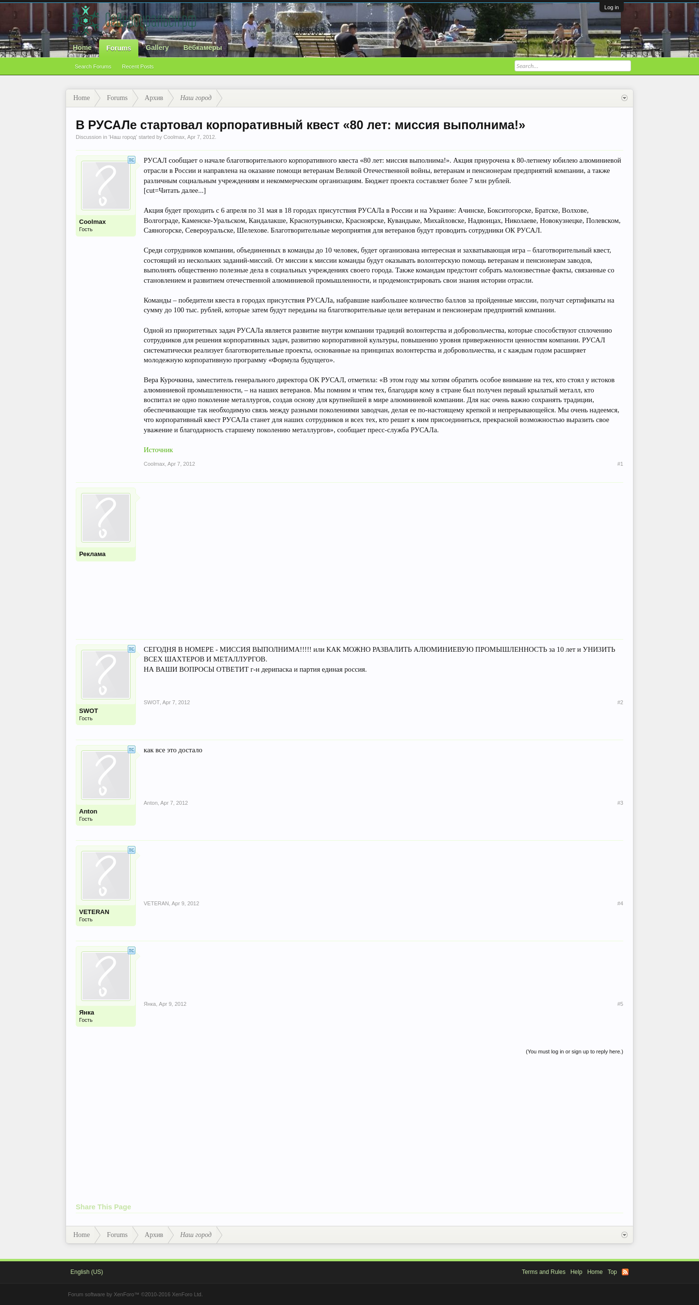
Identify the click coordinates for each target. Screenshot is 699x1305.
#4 (620, 903)
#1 (620, 464)
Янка (86, 1012)
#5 (620, 1004)
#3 (620, 803)
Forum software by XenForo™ (135, 1294)
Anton (88, 811)
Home (82, 47)
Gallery (157, 47)
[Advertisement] (383, 556)
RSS (625, 1272)
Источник (158, 450)
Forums (118, 48)
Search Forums (93, 66)
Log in (611, 7)
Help (576, 1272)
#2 (620, 702)
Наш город (123, 137)
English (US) (86, 1272)
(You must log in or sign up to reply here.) (574, 1051)
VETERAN (94, 911)
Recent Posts (137, 66)
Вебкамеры (202, 47)
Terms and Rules (544, 1272)
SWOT (88, 710)
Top (612, 1272)
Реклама (92, 554)
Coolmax (174, 137)
